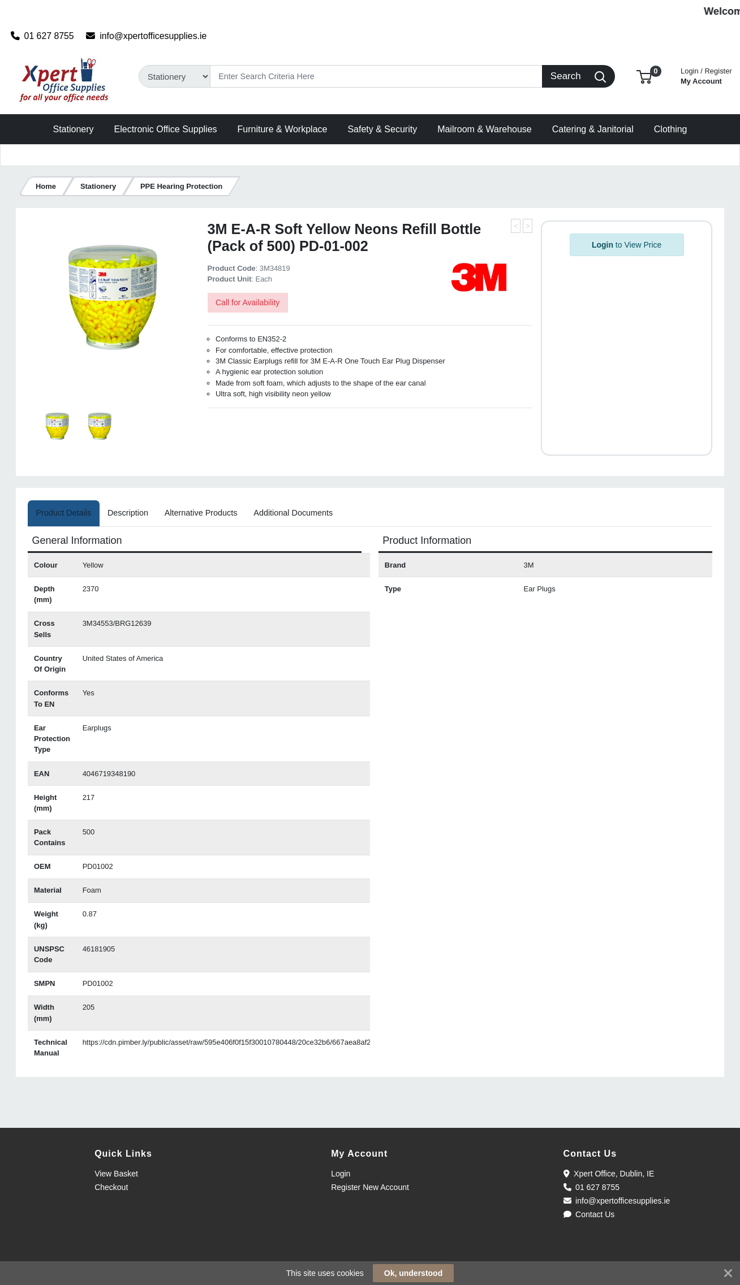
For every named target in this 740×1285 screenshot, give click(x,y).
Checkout (111, 1187)
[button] (644, 76)
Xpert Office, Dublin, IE (609, 1173)
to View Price (626, 244)
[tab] (63, 513)
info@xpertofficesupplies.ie (146, 36)
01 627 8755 (42, 36)
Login (340, 1173)
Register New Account (370, 1187)
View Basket (116, 1173)
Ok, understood (413, 1273)
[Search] (376, 76)
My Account (706, 74)
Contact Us (589, 1214)
